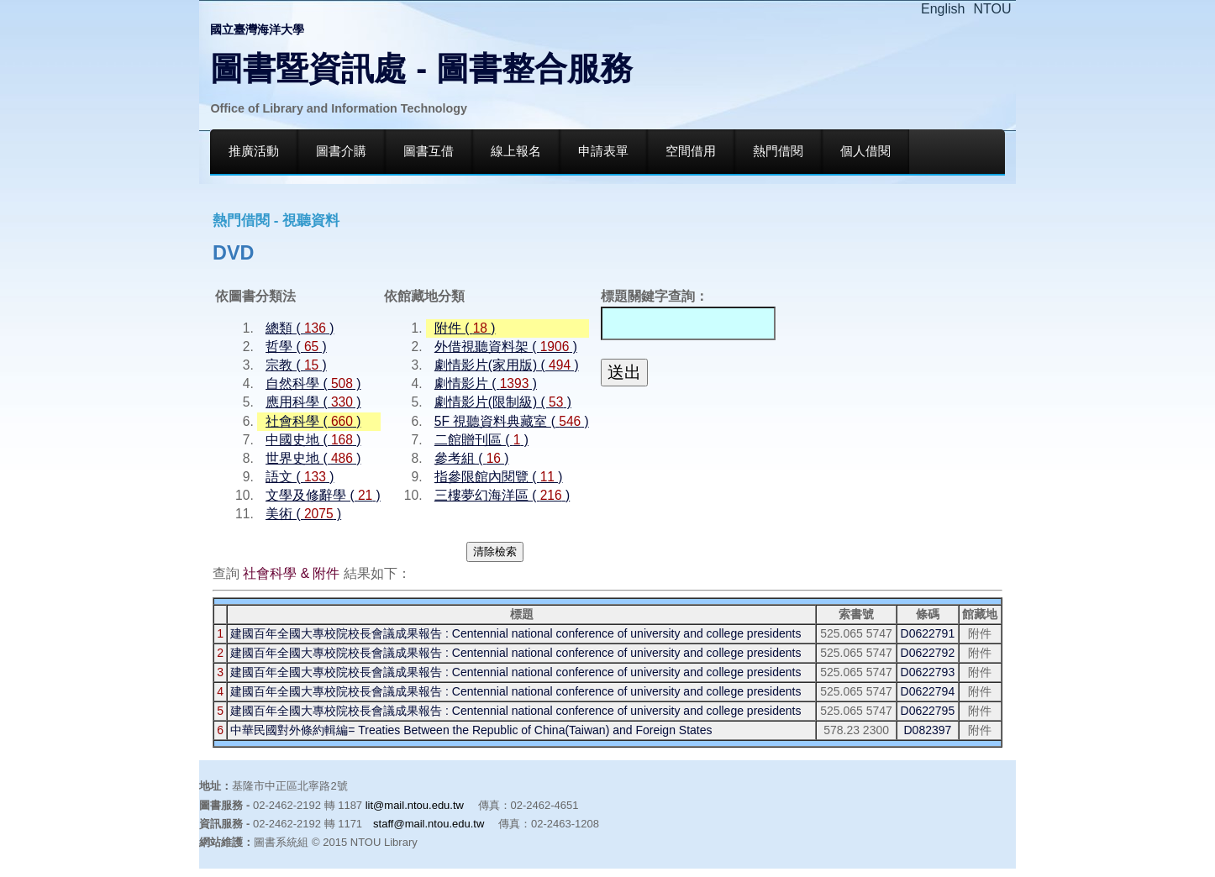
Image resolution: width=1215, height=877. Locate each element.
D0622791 (928, 633)
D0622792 (928, 652)
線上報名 (516, 151)
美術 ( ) (303, 514)
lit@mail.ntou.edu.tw (415, 805)
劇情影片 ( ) (485, 383)
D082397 (927, 730)
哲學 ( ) (296, 346)
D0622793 (928, 672)
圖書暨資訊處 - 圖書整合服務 (421, 68)
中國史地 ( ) (313, 440)
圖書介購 (341, 151)
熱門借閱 (778, 151)
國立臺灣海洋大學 (257, 29)
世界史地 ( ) (313, 458)
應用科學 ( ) (313, 402)
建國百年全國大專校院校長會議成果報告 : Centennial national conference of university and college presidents (515, 633)
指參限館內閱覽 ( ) (498, 477)
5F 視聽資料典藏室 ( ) (511, 421)
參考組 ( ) (471, 458)
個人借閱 (865, 151)
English (943, 9)
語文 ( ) (300, 477)
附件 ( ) (465, 328)
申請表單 (603, 151)
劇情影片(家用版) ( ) (506, 365)
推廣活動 (254, 151)
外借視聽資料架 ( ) (505, 346)
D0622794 (928, 691)
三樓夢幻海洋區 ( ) (502, 495)
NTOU (993, 9)
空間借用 (690, 151)
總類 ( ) (300, 328)
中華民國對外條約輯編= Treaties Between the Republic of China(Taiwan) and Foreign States (471, 730)
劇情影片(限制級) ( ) (502, 402)
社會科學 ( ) (313, 421)
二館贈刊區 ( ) (481, 440)
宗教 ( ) (296, 365)
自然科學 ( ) (313, 383)
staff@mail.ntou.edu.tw (428, 823)
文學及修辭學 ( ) (323, 495)
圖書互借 (428, 151)
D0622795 (928, 710)
